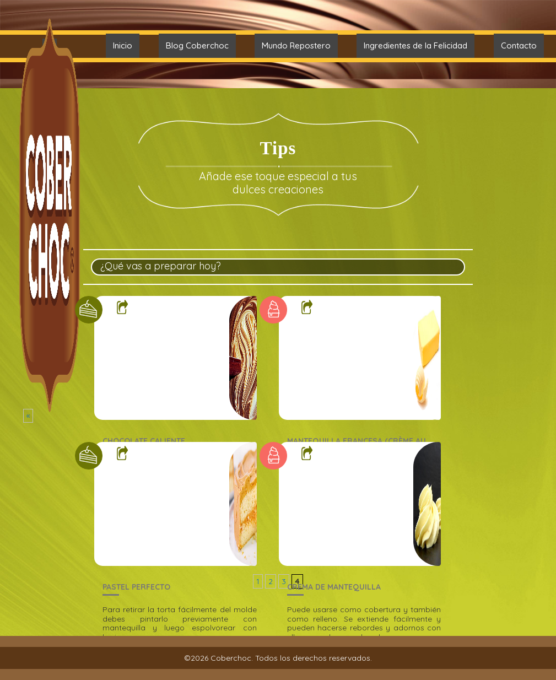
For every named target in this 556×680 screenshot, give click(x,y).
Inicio (122, 45)
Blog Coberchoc (197, 45)
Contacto (519, 45)
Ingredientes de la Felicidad (415, 45)
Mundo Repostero (296, 45)
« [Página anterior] (28, 415)
